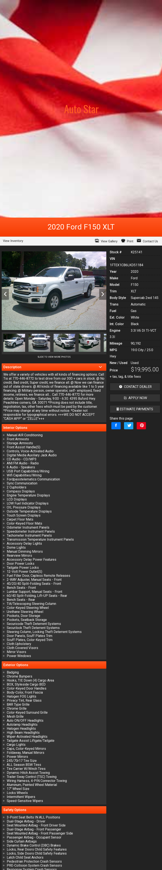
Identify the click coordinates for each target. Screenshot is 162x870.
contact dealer (135, 387)
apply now (135, 398)
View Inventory (13, 241)
